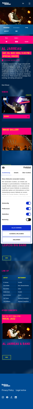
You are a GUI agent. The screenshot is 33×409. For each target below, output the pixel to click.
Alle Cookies (16, 227)
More (6, 258)
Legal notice (21, 390)
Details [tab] (16, 172)
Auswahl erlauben (16, 233)
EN (24, 3)
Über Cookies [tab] (26, 172)
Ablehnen (16, 239)
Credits (28, 95)
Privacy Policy (8, 390)
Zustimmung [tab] (6, 172)
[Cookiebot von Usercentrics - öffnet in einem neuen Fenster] (23, 168)
